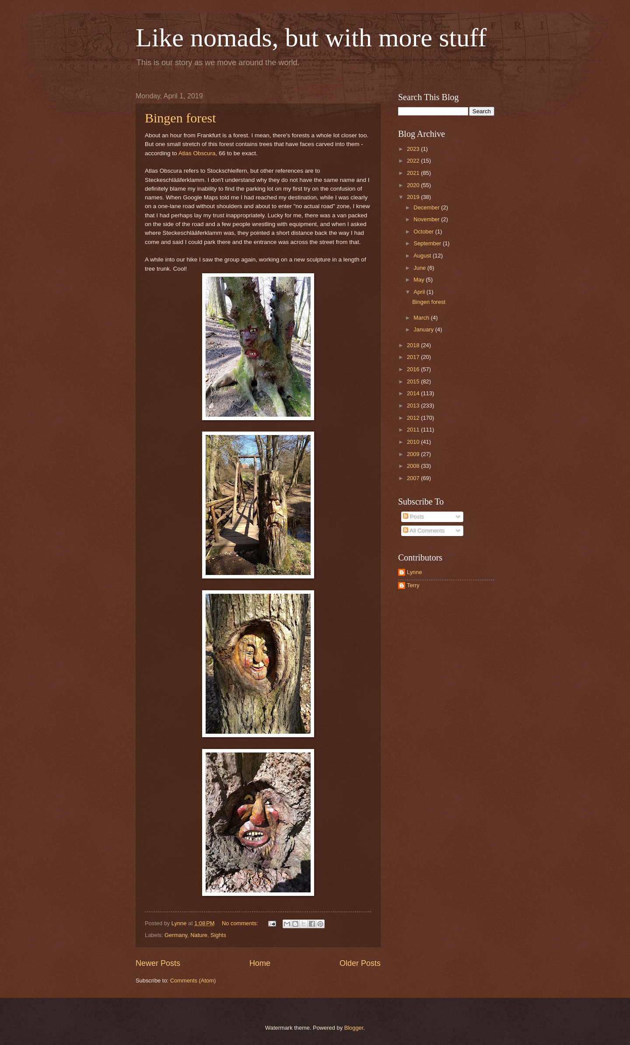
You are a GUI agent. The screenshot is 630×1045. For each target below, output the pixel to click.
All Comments (423, 530)
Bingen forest (180, 118)
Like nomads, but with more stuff (311, 37)
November (427, 219)
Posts (413, 516)
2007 (414, 478)
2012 (414, 418)
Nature (198, 935)
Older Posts (360, 963)
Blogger (354, 1027)
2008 (414, 466)
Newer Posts (158, 963)
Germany (175, 935)
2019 (414, 197)
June (420, 268)
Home (259, 963)
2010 (414, 442)
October (424, 231)
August (423, 255)
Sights (218, 935)
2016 (414, 369)
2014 (414, 393)
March (421, 317)
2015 (414, 381)
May (419, 279)
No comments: (241, 923)
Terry (413, 585)
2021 (414, 173)
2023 (414, 149)
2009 (414, 454)
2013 (414, 405)
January (424, 329)
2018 (414, 345)
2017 (414, 357)
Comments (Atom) (193, 980)
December (427, 207)
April (419, 292)
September (428, 243)
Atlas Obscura (197, 153)
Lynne (414, 572)
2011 (414, 429)
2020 (414, 185)
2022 (414, 160)
